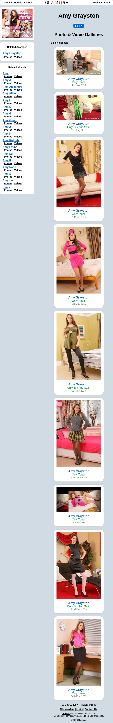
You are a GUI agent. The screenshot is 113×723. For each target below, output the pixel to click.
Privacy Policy (88, 704)
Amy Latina (10, 147)
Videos (18, 57)
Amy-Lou (8, 180)
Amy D (7, 106)
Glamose (7, 2)
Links (79, 709)
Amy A (7, 80)
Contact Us (91, 709)
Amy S (7, 173)
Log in (107, 2)
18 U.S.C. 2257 (69, 704)
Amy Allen (9, 93)
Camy (6, 187)
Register (97, 2)
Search (28, 2)
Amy (6, 73)
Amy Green (10, 120)
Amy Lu (8, 153)
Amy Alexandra (12, 86)
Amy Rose (9, 167)
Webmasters (67, 709)
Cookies (66, 713)
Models (18, 2)
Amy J (7, 126)
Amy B (7, 100)
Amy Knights (11, 140)
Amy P (7, 160)
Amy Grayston (12, 53)
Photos (8, 57)
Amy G (7, 113)
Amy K (7, 133)
